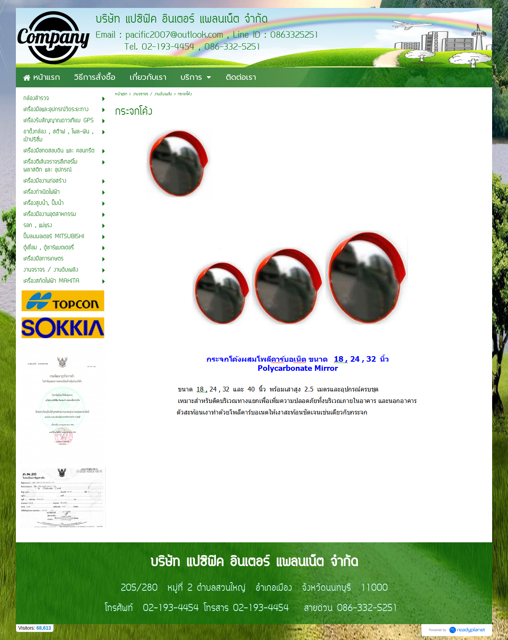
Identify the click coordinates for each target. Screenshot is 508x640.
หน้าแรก (121, 94)
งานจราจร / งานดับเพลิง (152, 94)
